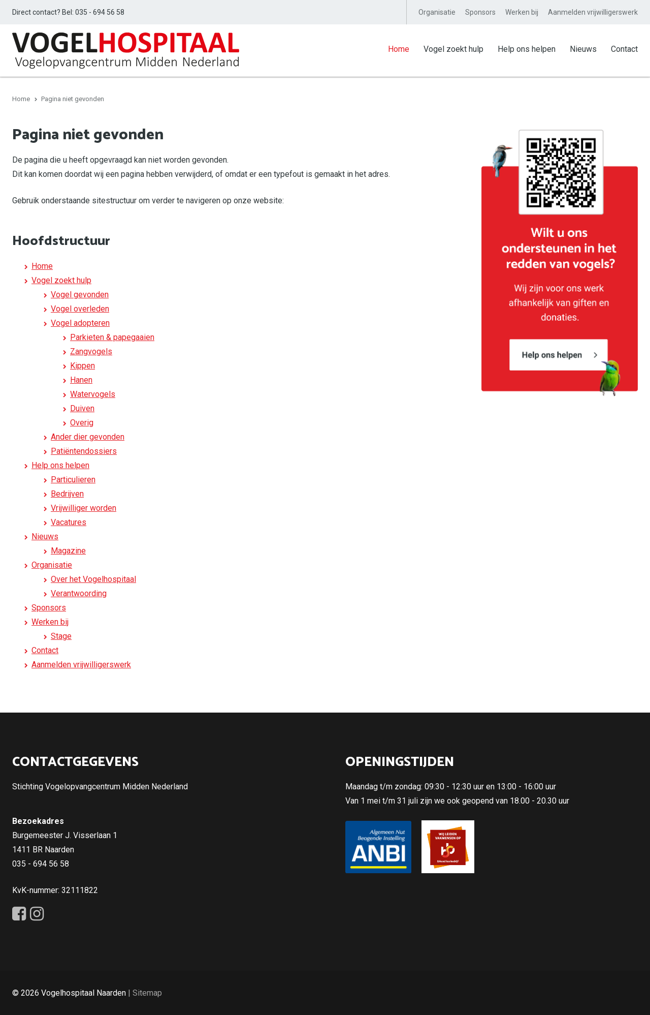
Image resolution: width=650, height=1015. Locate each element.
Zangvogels (91, 351)
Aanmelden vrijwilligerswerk (593, 12)
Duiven (82, 408)
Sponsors (480, 12)
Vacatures (68, 522)
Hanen (81, 379)
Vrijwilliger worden (83, 507)
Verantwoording (79, 593)
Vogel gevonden (80, 294)
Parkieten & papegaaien (112, 337)
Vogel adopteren (80, 322)
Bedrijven (67, 493)
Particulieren (73, 479)
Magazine (68, 550)
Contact (624, 49)
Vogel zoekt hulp (453, 49)
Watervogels (92, 393)
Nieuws (583, 49)
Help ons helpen (527, 49)
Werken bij (521, 12)
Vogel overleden (80, 308)
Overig (81, 422)
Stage (61, 635)
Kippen (82, 365)
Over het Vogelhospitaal (93, 578)
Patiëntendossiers (84, 450)
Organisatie (437, 12)
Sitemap (147, 992)
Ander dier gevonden (87, 436)
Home (398, 49)
